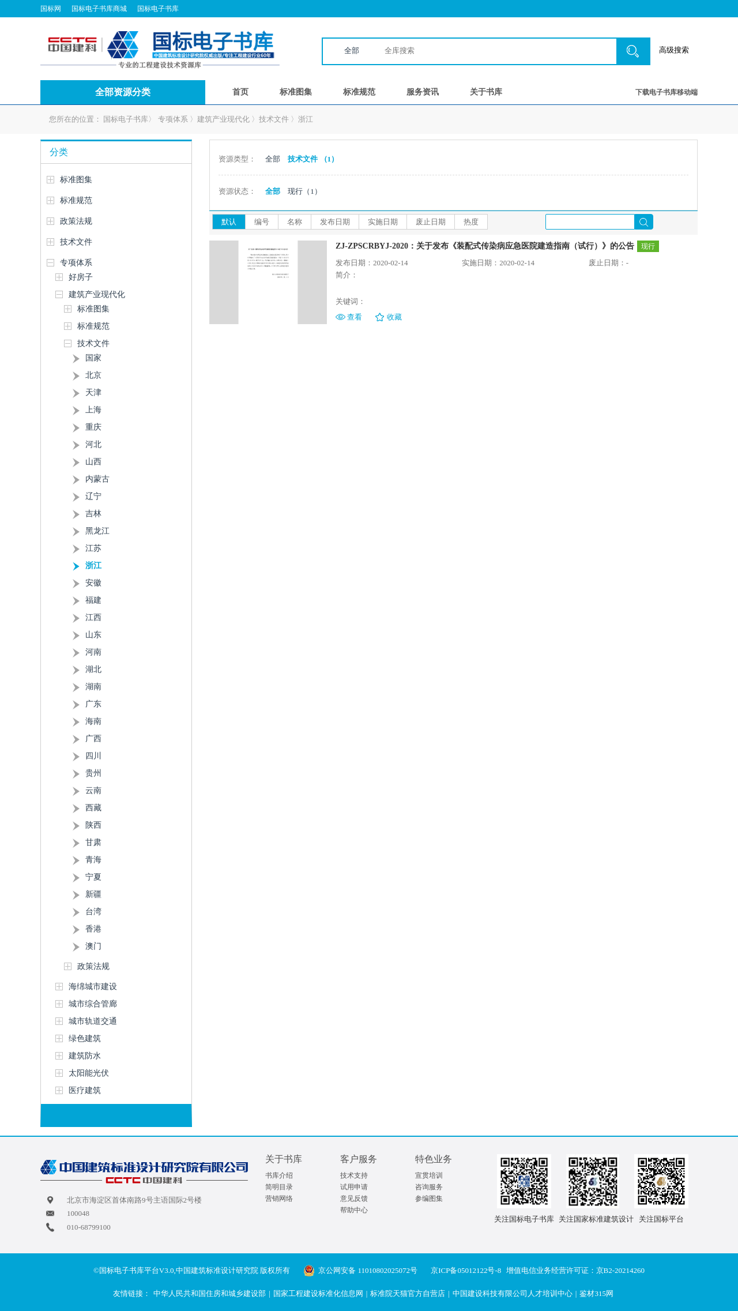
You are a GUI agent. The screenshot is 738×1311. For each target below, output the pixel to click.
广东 (93, 704)
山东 (93, 634)
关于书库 (486, 92)
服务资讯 (422, 92)
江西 (93, 617)
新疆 (93, 894)
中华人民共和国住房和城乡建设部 (209, 1293)
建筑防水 (85, 1055)
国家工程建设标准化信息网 (318, 1293)
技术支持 (354, 1175)
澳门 (93, 946)
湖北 (93, 669)
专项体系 (173, 119)
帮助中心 (354, 1210)
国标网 (50, 9)
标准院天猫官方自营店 (407, 1293)
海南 (93, 721)
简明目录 (279, 1187)
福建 (93, 600)
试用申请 (354, 1187)
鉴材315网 (596, 1293)
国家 (93, 358)
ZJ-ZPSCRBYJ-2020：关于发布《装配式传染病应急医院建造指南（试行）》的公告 (485, 246)
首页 (240, 92)
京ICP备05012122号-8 (466, 1270)
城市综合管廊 (93, 1004)
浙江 (305, 119)
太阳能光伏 (89, 1073)
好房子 (81, 277)
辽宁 (93, 496)
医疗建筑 (85, 1090)
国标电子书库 (158, 9)
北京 (93, 375)
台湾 (93, 911)
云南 (93, 790)
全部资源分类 (122, 92)
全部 (351, 50)
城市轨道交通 (93, 1021)
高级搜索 (674, 50)
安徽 (93, 583)
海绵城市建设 (93, 986)
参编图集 (429, 1198)
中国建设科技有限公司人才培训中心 (513, 1293)
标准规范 (359, 92)
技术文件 (274, 119)
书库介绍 (279, 1175)
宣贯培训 (429, 1175)
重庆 (93, 427)
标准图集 (296, 92)
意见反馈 (354, 1198)
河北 (93, 444)
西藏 (93, 807)
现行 (305, 191)
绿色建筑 (85, 1038)
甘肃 (93, 842)
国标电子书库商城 (99, 9)
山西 (93, 461)
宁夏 (93, 877)
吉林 (93, 513)
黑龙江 (97, 531)
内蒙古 (97, 479)
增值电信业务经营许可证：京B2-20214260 (575, 1270)
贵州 (93, 773)
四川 (93, 756)
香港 (93, 929)
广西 (93, 738)
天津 (93, 392)
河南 (93, 652)
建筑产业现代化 (223, 119)
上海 (93, 409)
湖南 (93, 686)
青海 (93, 859)
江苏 (93, 548)
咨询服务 (429, 1187)
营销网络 (279, 1198)
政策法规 (76, 221)
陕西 (93, 825)
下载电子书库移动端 (666, 92)
